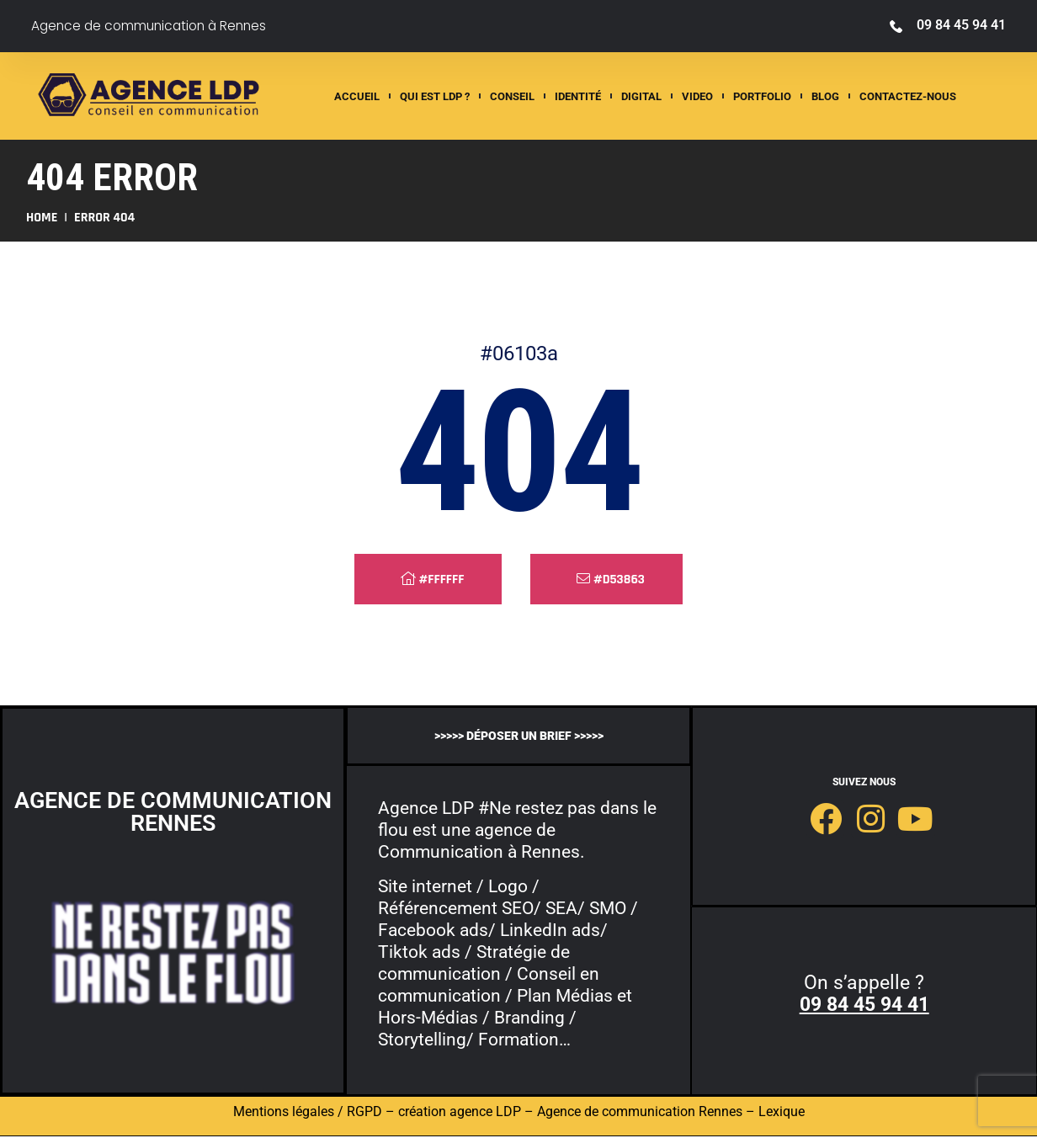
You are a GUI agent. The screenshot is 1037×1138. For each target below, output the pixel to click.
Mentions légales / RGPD (307, 1113)
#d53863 (611, 579)
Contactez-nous (907, 96)
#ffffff (432, 579)
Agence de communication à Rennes (153, 25)
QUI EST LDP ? (435, 96)
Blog (825, 96)
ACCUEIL (357, 96)
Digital (641, 96)
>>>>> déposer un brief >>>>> (519, 735)
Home (41, 217)
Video (697, 96)
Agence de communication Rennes (639, 1113)
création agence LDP (459, 1113)
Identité (578, 96)
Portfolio (762, 96)
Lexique (781, 1113)
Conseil (512, 96)
